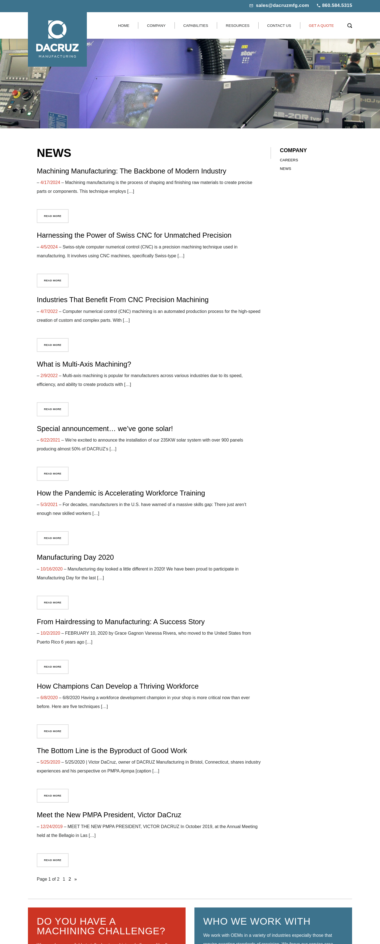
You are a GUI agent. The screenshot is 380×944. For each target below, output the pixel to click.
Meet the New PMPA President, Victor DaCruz (109, 815)
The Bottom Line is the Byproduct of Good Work (112, 750)
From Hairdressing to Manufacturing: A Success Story (121, 622)
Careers (289, 160)
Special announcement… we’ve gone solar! (105, 428)
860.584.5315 (337, 5)
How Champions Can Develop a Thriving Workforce (118, 686)
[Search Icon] (349, 25)
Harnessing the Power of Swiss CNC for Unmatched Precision (134, 235)
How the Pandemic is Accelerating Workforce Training (121, 493)
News (285, 169)
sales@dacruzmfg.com (282, 5)
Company (293, 150)
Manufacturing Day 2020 (75, 557)
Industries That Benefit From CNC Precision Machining (123, 300)
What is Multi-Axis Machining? (84, 364)
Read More (52, 215)
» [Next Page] (75, 879)
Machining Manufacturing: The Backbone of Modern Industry (131, 171)
